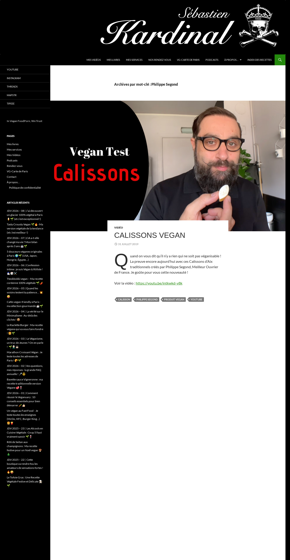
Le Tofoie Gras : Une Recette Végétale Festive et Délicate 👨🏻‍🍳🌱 (24, 481)
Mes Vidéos (94, 59)
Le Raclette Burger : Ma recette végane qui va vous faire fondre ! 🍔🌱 (25, 329)
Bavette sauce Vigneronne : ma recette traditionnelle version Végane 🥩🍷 (25, 383)
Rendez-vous (14, 166)
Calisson (124, 299)
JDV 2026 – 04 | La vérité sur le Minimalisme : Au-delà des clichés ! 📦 (25, 315)
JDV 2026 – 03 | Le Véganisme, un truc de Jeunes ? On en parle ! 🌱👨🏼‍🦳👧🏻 (25, 342)
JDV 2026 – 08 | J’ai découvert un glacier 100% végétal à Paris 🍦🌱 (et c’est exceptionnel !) (25, 215)
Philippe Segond (147, 299)
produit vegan (174, 299)
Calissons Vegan (149, 235)
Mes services (134, 59)
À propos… (231, 59)
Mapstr (12, 95)
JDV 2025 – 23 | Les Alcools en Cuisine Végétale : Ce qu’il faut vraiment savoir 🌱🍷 (25, 432)
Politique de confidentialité (25, 187)
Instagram (14, 78)
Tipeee (10, 103)
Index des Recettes (259, 59)
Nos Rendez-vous (159, 59)
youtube (196, 299)
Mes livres (113, 59)
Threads (12, 86)
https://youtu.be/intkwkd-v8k (159, 283)
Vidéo (118, 227)
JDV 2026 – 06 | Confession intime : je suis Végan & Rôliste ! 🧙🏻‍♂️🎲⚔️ (25, 269)
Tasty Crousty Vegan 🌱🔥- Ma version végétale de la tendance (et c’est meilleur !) (25, 228)
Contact (11, 176)
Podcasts (211, 59)
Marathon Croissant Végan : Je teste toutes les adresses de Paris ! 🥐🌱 (24, 356)
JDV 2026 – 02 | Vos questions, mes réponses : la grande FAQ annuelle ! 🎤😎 (25, 370)
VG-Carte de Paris (188, 59)
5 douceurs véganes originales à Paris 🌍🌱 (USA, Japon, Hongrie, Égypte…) (24, 255)
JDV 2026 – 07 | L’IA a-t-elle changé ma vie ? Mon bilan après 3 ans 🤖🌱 (23, 242)
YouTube (12, 69)
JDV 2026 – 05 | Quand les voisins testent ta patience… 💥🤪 (25, 292)
